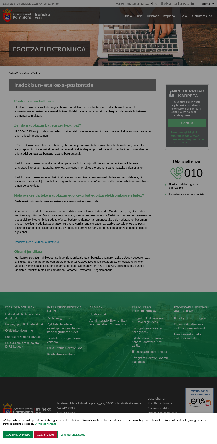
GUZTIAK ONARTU (18, 434)
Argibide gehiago (45, 423)
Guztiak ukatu (45, 434)
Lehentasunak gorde (73, 434)
